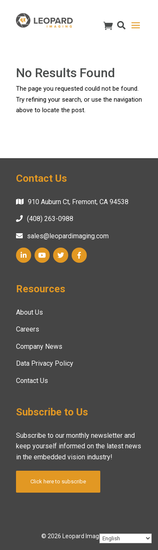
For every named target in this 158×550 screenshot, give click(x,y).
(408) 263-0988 (50, 219)
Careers (27, 329)
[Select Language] (125, 538)
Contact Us (32, 381)
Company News (39, 346)
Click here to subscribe (58, 481)
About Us (29, 312)
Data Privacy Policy (44, 363)
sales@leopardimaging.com (68, 236)
